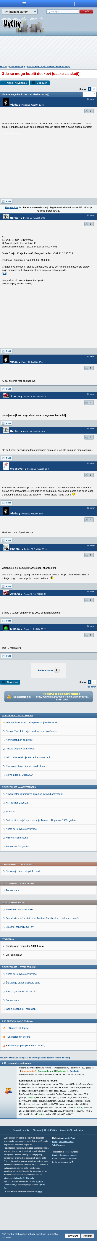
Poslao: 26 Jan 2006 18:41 (32, 362)
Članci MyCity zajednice (71, 1174)
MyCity (3, 66)
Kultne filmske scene (17, 881)
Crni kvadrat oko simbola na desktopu (26, 810)
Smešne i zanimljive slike (19, 953)
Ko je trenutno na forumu (17, 1107)
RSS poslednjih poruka (18, 1080)
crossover (17, 468)
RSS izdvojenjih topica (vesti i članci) (25, 1089)
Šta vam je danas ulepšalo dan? (23, 915)
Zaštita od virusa (66, 1186)
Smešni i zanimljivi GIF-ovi (20, 971)
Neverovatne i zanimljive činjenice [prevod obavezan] (34, 838)
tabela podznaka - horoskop (20, 1053)
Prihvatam (72, 1235)
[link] (4, 273)
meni (24, 3)
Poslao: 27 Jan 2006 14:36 (34, 431)
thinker (15, 217)
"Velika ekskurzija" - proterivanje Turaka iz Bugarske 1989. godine (41, 864)
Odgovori (42, 82)
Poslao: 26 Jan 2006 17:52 (34, 218)
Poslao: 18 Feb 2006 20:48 (35, 594)
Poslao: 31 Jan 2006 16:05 (32, 514)
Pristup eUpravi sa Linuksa (20, 792)
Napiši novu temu (17, 82)
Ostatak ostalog (17, 66)
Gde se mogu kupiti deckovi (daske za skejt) (48, 66)
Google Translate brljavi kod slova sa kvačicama (31, 775)
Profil (8, 201)
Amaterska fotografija (17, 890)
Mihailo (15, 628)
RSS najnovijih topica (17, 1072)
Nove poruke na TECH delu (17, 760)
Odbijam (88, 1235)
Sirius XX (11, 855)
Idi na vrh (92, 687)
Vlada (14, 104)
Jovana (15, 396)
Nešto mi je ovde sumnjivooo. (21, 873)
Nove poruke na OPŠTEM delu (19, 831)
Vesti (67, 1182)
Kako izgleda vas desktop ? (20, 1035)
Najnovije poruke (21, 1174)
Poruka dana (13, 934)
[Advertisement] (48, 51)
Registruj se (11, 207)
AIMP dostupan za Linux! (19, 784)
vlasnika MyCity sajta (24, 1222)
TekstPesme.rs (58, 1189)
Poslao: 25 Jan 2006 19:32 (32, 105)
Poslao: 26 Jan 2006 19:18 (35, 397)
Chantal (15, 549)
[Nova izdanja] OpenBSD (19, 818)
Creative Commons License (64, 1199)
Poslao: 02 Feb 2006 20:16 (35, 549)
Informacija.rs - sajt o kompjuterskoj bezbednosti (31, 766)
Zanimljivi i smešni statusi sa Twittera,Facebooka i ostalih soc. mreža (42, 962)
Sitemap (37, 1174)
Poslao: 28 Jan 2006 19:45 (38, 469)
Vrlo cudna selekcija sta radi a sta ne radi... (29, 801)
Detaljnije (74, 1115)
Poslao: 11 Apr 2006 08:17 (35, 629)
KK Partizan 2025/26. (17, 846)
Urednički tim (50, 1174)
